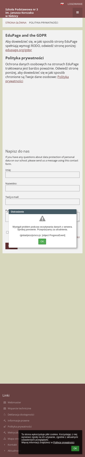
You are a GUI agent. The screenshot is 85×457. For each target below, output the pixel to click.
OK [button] (75, 448)
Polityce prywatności (63, 442)
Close (73, 211)
